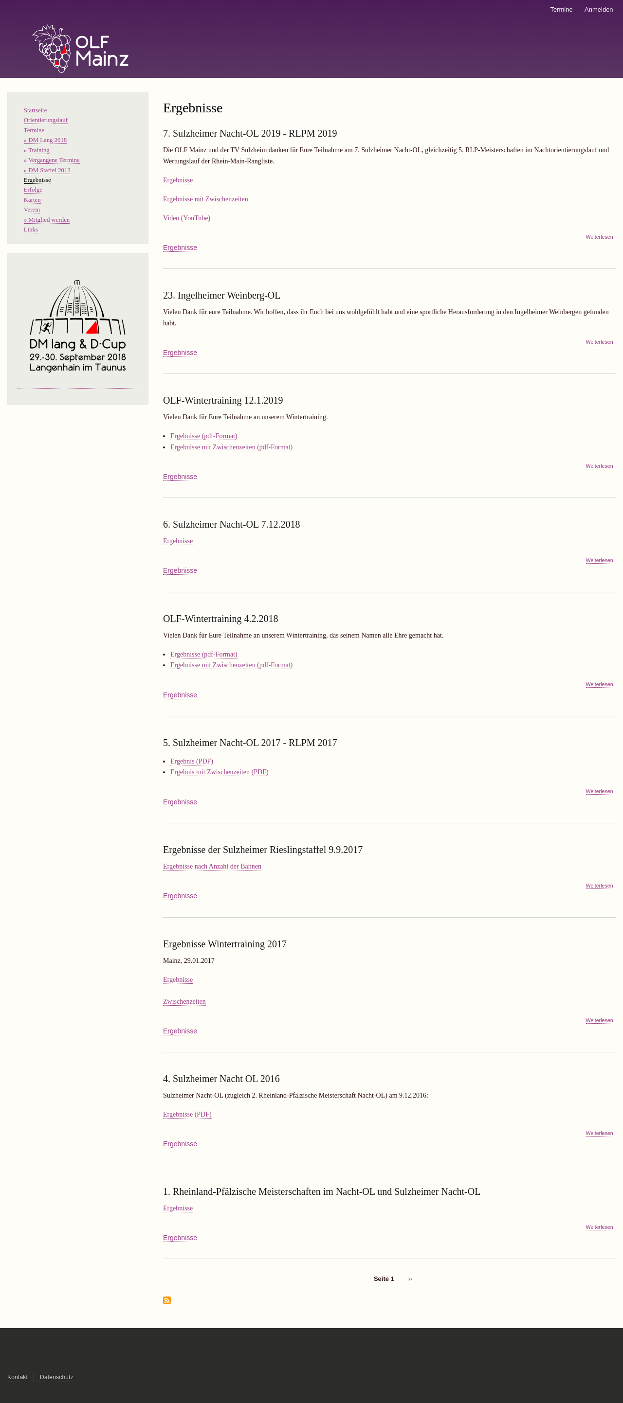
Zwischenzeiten (184, 1001)
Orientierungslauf (46, 120)
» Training (37, 150)
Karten (32, 199)
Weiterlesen (599, 237)
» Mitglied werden (47, 219)
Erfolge (33, 189)
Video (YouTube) (186, 218)
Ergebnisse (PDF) (187, 1114)
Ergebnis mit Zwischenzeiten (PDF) (219, 772)
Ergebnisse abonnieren (167, 1301)
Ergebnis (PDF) (191, 761)
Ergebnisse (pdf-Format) (204, 436)
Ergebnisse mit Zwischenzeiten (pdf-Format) (231, 447)
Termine (561, 9)
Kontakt (17, 1377)
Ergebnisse (178, 180)
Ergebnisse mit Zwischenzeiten (205, 199)
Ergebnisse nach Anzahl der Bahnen (212, 866)
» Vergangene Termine (52, 160)
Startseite (35, 110)
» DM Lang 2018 (45, 140)
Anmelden (599, 9)
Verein (32, 209)
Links (31, 229)
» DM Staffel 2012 (47, 170)
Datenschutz (56, 1377)
